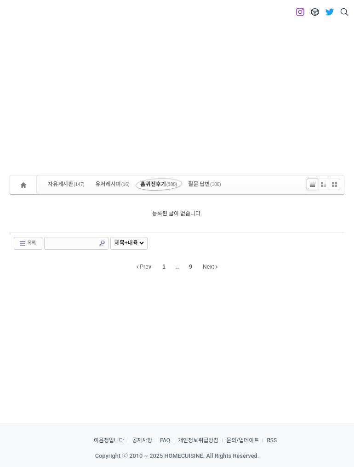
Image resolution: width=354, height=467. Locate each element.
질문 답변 (204, 184)
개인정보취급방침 (198, 440)
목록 (27, 243)
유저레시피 (113, 184)
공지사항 (142, 440)
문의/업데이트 (242, 440)
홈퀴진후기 (159, 184)
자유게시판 (66, 184)
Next (210, 267)
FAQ (165, 440)
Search (102, 243)
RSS (272, 440)
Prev (144, 267)
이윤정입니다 (109, 440)
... (176, 267)
